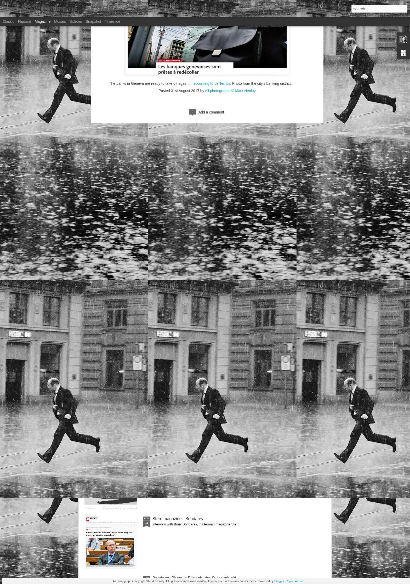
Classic (8, 21)
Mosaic (60, 21)
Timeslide (112, 21)
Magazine (43, 21)
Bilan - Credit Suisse (171, 400)
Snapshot (93, 21)
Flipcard (24, 21)
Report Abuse (294, 581)
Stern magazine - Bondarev (177, 519)
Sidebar (76, 21)
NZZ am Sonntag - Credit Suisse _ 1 (186, 459)
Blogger (279, 581)
